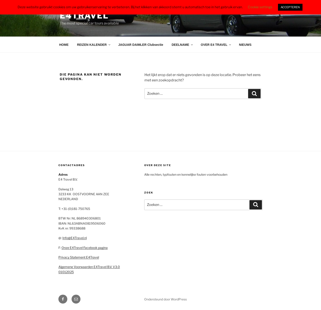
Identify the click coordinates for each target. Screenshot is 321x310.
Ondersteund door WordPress (165, 299)
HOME (64, 44)
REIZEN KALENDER (94, 44)
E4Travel (84, 15)
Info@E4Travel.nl (74, 238)
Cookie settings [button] (260, 7)
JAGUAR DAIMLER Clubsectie (140, 44)
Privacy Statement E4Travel (78, 257)
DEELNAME (182, 44)
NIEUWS (245, 44)
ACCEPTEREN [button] (290, 7)
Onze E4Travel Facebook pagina (85, 248)
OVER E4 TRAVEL (216, 44)
